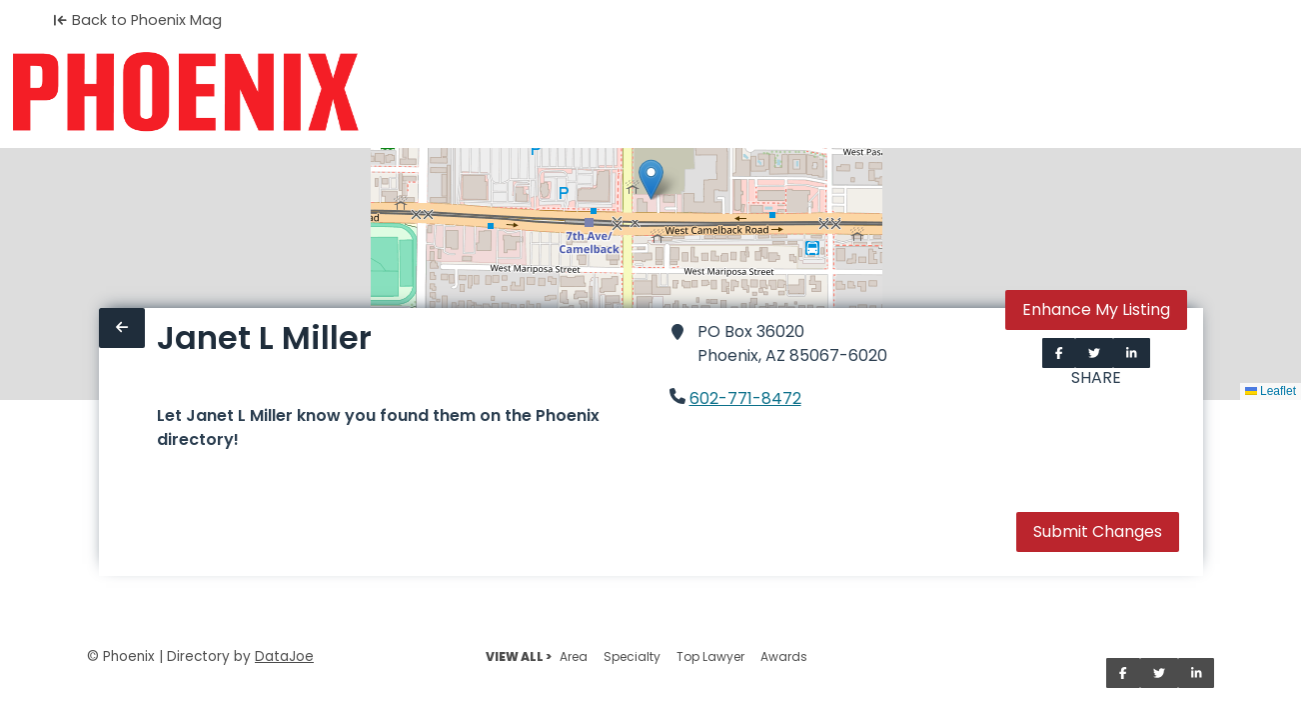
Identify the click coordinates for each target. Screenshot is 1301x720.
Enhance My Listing (1096, 309)
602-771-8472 (745, 398)
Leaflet (1270, 391)
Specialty (632, 656)
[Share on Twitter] (1094, 353)
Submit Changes (1097, 531)
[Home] (185, 92)
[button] (651, 179)
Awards (783, 656)
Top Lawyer (710, 656)
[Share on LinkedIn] (1131, 353)
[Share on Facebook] (1059, 353)
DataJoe (284, 656)
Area (574, 656)
